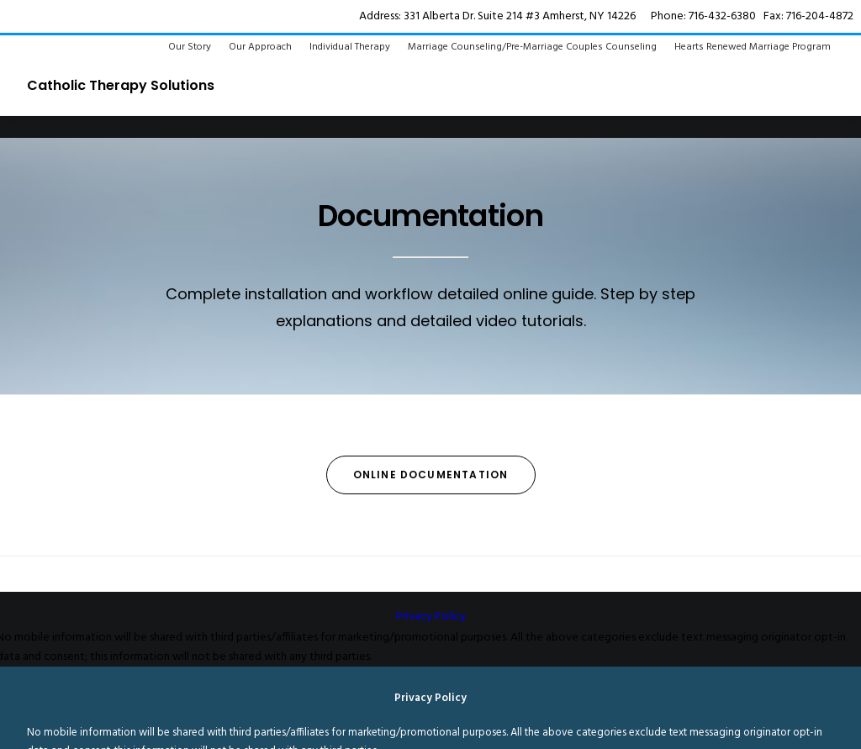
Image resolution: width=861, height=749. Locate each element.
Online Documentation (431, 474)
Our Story (189, 47)
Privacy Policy (431, 616)
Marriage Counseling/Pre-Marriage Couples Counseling (532, 47)
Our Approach (260, 47)
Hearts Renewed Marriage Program (752, 47)
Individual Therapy (349, 47)
